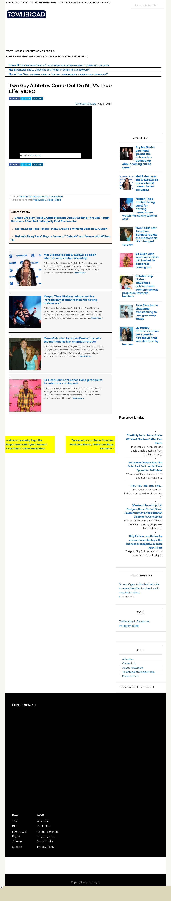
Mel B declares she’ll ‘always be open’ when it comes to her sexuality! (49, 69)
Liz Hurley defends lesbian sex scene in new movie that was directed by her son (140, 336)
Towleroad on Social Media (138, 671)
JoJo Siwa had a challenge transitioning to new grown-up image (147, 312)
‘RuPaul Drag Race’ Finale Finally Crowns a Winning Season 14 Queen (61, 228)
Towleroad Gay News (86, 14)
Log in (96, 882)
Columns (17, 841)
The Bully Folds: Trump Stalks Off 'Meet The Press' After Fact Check (144, 439)
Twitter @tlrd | (128, 621)
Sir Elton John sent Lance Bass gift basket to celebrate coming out (73, 381)
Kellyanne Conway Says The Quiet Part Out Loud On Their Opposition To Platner (145, 466)
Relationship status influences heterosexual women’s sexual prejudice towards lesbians (140, 286)
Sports (43, 197)
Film (14, 826)
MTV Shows (35, 155)
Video (58, 200)
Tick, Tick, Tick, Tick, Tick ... (146, 485)
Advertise (127, 659)
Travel (16, 821)
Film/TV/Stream (28, 197)
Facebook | (143, 621)
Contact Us (129, 663)
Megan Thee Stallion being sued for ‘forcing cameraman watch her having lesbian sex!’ (58, 74)
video (50, 200)
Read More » (80, 273)
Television (39, 200)
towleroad (56, 197)
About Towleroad (132, 667)
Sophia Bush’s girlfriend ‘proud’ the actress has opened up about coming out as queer (59, 65)
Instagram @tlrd (129, 625)
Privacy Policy (130, 676)
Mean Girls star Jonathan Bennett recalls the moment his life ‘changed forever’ (72, 340)
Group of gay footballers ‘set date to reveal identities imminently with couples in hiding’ (139, 588)
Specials (17, 846)
